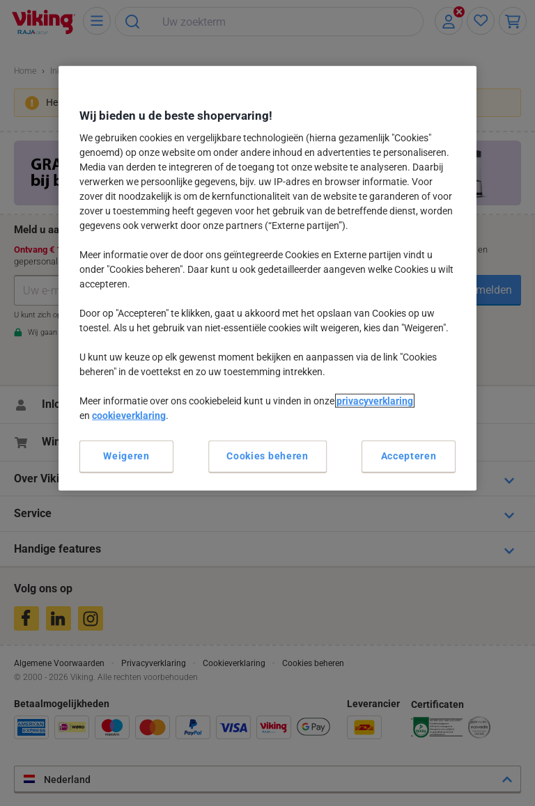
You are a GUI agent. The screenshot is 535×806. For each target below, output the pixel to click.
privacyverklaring (374, 400)
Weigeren (126, 455)
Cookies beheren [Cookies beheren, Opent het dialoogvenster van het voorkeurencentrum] (267, 455)
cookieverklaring (129, 415)
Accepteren (409, 455)
